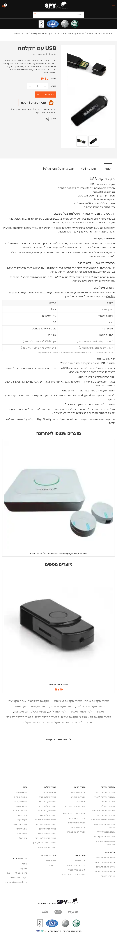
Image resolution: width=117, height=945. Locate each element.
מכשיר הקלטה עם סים (46, 833)
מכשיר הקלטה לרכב (62, 706)
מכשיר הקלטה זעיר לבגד (90, 706)
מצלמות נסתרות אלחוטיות (103, 810)
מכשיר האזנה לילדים (76, 823)
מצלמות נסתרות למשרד (104, 797)
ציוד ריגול (23, 838)
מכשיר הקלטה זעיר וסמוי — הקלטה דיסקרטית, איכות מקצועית (57, 33)
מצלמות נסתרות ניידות (105, 815)
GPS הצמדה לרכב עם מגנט (73, 874)
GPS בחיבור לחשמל (76, 870)
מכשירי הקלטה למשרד (19, 717)
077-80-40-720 (33, 103)
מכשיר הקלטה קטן (100, 717)
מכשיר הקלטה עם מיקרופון (30, 712)
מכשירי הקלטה (93, 33)
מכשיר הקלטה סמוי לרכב (63, 712)
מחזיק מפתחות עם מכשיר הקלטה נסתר (60, 293)
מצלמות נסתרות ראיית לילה (103, 820)
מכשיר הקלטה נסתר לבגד (45, 820)
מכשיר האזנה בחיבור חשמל (73, 813)
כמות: (53, 86)
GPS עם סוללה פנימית (76, 865)
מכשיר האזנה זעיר (77, 827)
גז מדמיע (52, 865)
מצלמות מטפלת (108, 806)
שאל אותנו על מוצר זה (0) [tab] (58, 169)
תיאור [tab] (108, 169)
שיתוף (53, 118)
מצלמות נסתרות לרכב (105, 801)
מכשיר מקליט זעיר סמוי (58, 684)
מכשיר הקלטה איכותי (96, 701)
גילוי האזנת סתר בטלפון (105, 871)
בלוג (25, 787)
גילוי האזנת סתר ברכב (105, 867)
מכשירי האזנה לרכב (77, 818)
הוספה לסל (48, 94)
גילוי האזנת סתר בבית (105, 858)
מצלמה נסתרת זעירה (106, 832)
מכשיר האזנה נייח (78, 797)
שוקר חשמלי (21, 829)
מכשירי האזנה (79, 787)
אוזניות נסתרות (20, 797)
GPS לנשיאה (80, 861)
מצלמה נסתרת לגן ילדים (104, 836)
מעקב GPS (80, 855)
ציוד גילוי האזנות (108, 876)
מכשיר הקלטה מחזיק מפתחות (30, 706)
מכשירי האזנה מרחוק (76, 832)
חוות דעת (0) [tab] (90, 169)
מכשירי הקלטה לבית (47, 717)
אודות (24, 864)
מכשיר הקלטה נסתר (92, 712)
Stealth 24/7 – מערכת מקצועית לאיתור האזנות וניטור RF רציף (58, 553)
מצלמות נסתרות (20, 810)
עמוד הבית (107, 33)
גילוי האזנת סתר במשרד (105, 862)
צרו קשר (23, 868)
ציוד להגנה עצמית (19, 824)
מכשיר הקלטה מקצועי (46, 847)
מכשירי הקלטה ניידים (83, 722)
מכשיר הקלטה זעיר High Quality (54, 419)
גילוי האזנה (110, 852)
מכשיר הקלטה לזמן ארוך (45, 838)
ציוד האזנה (22, 815)
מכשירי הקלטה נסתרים (55, 722)
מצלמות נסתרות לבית (105, 792)
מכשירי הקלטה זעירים (74, 717)
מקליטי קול (22, 820)
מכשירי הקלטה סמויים (47, 810)
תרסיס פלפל (22, 833)
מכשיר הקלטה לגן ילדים (46, 824)
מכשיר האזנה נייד (78, 792)
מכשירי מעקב (21, 792)
